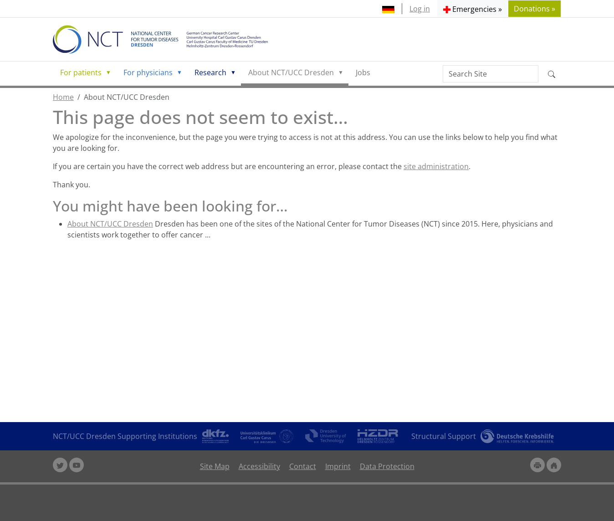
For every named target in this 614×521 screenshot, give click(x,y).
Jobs (363, 72)
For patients (81, 72)
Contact (302, 466)
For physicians (148, 72)
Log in (419, 9)
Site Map (215, 466)
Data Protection (387, 466)
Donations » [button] (534, 9)
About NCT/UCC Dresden (291, 72)
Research (210, 72)
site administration (436, 166)
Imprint (338, 466)
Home (63, 97)
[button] (472, 8)
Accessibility (259, 466)
